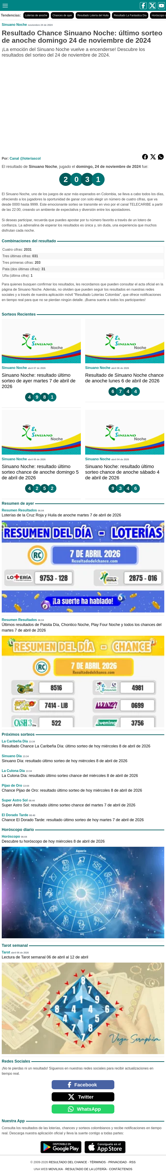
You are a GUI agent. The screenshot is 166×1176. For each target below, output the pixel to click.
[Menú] (4, 5)
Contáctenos (120, 1169)
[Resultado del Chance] (43, 5)
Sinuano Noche (14, 24)
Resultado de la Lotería (85, 1169)
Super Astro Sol (15, 800)
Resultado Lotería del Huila (93, 15)
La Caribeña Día (15, 741)
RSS (132, 1162)
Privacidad (117, 1162)
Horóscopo (11, 836)
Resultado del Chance (68, 1162)
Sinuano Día (12, 756)
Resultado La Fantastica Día (130, 15)
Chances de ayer (62, 15)
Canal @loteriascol (25, 158)
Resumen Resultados (19, 510)
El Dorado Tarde (15, 815)
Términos (98, 1162)
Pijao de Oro (12, 785)
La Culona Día (13, 771)
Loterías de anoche (36, 15)
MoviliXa (55, 1169)
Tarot (6, 952)
